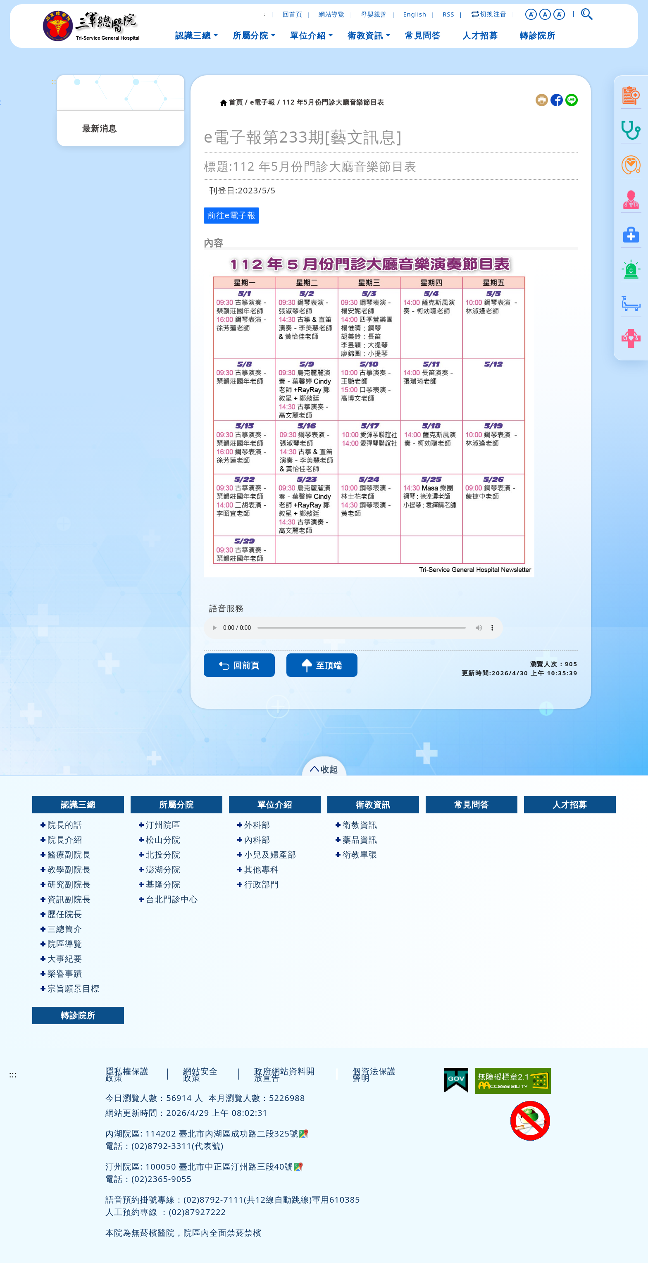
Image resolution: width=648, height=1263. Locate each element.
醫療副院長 (65, 854)
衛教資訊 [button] (365, 35)
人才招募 (570, 804)
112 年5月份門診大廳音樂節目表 (333, 102)
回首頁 (292, 14)
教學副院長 (65, 869)
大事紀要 (61, 958)
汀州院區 (160, 824)
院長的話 (61, 824)
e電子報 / (265, 102)
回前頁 (239, 665)
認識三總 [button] (193, 35)
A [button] (545, 14)
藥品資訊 (356, 839)
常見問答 (471, 804)
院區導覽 (61, 943)
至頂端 (322, 665)
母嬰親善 (374, 14)
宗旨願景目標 (70, 988)
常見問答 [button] (423, 35)
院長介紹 (61, 839)
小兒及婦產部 (266, 854)
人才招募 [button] (480, 35)
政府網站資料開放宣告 (284, 1074)
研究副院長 (65, 884)
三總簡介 (61, 928)
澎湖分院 (160, 869)
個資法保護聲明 (374, 1074)
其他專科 (258, 869)
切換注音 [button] (489, 14)
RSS (448, 14)
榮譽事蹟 (61, 973)
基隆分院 (160, 884)
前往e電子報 (231, 215)
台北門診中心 (168, 899)
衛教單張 (356, 854)
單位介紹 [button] (308, 35)
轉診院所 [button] (537, 35)
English (414, 14)
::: (55, 81)
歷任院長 (61, 914)
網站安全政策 (200, 1074)
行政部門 (258, 884)
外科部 (253, 824)
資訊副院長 (65, 899)
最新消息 (99, 128)
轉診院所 (78, 1015)
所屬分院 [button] (250, 35)
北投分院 (160, 854)
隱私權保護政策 (127, 1074)
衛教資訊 (373, 804)
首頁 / (238, 102)
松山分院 (160, 839)
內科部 (253, 839)
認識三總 (78, 804)
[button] (531, 14)
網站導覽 (332, 14)
